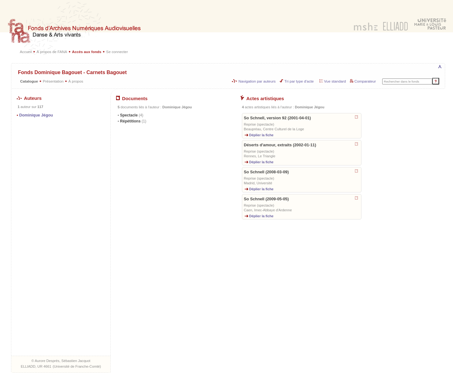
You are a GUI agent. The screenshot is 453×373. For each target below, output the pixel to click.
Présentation (53, 81)
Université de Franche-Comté (77, 366)
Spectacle (131, 115)
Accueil (26, 52)
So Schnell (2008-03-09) (266, 172)
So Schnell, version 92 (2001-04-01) (277, 118)
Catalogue (29, 81)
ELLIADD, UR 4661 (36, 366)
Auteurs (29, 98)
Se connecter (117, 52)
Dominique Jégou (36, 115)
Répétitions (132, 121)
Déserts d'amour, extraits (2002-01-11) (280, 145)
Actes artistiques (262, 98)
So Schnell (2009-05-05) (266, 199)
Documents (132, 98)
